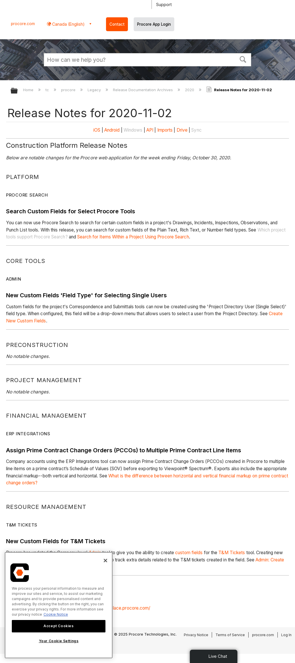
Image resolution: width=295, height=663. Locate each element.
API (149, 130)
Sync (196, 130)
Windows (133, 130)
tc (48, 89)
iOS (96, 130)
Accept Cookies (58, 626)
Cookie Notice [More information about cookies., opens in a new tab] (56, 614)
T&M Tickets (231, 552)
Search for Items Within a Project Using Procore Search (133, 237)
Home (29, 89)
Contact (116, 24)
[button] (243, 59)
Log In (286, 635)
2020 (190, 89)
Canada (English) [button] (68, 24)
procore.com (23, 23)
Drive (182, 130)
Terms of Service (230, 635)
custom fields (189, 552)
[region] (59, 605)
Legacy (95, 89)
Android (112, 130)
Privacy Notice (196, 635)
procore (69, 89)
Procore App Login (154, 24)
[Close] (105, 560)
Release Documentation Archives (143, 89)
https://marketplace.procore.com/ (115, 608)
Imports (165, 130)
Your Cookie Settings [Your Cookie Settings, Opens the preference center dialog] (59, 641)
